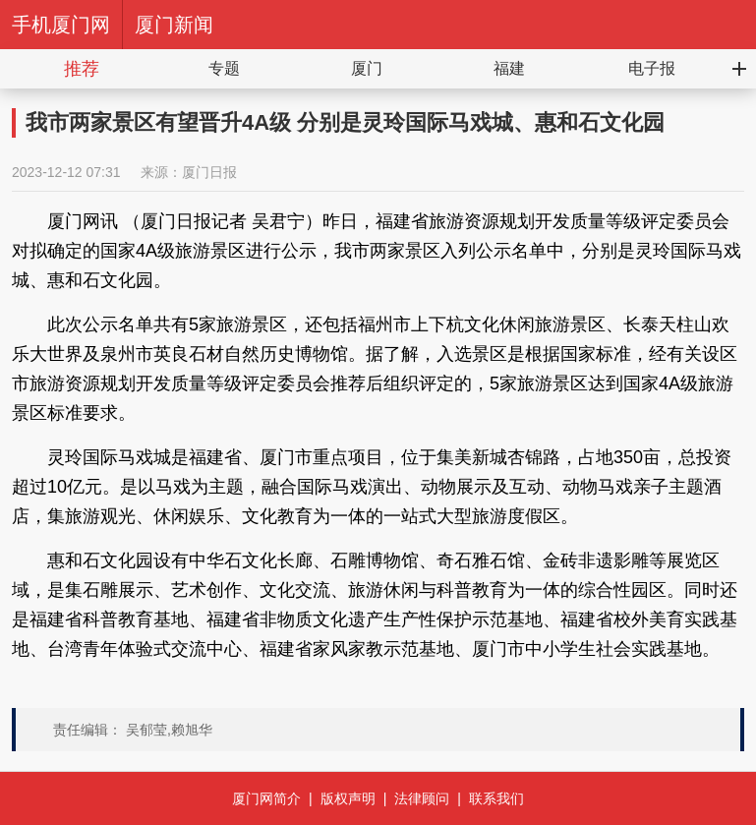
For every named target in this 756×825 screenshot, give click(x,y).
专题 (224, 68)
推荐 (81, 69)
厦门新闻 (174, 24)
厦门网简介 (266, 798)
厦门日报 (209, 172)
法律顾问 (421, 798)
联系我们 (496, 798)
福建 (509, 68)
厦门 (366, 68)
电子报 (651, 68)
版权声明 (348, 798)
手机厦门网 (61, 24)
